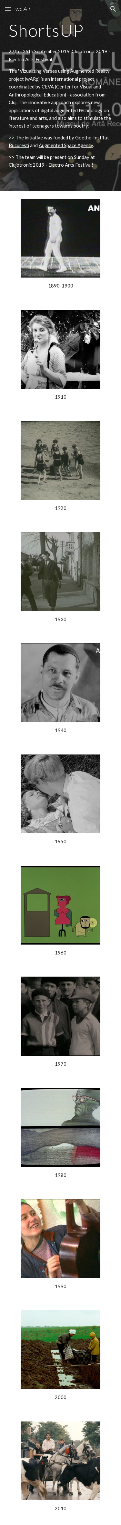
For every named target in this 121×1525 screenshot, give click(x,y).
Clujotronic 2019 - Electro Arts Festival (50, 165)
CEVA (48, 86)
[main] (60, 30)
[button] (7, 9)
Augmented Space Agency (66, 145)
